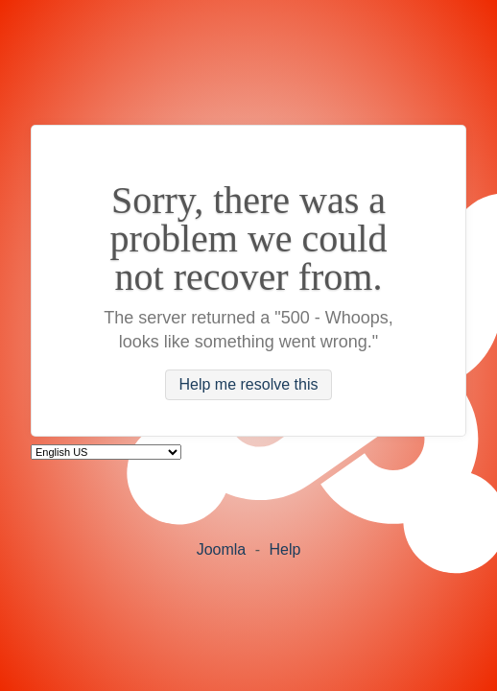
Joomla (222, 549)
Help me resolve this (249, 385)
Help (284, 549)
